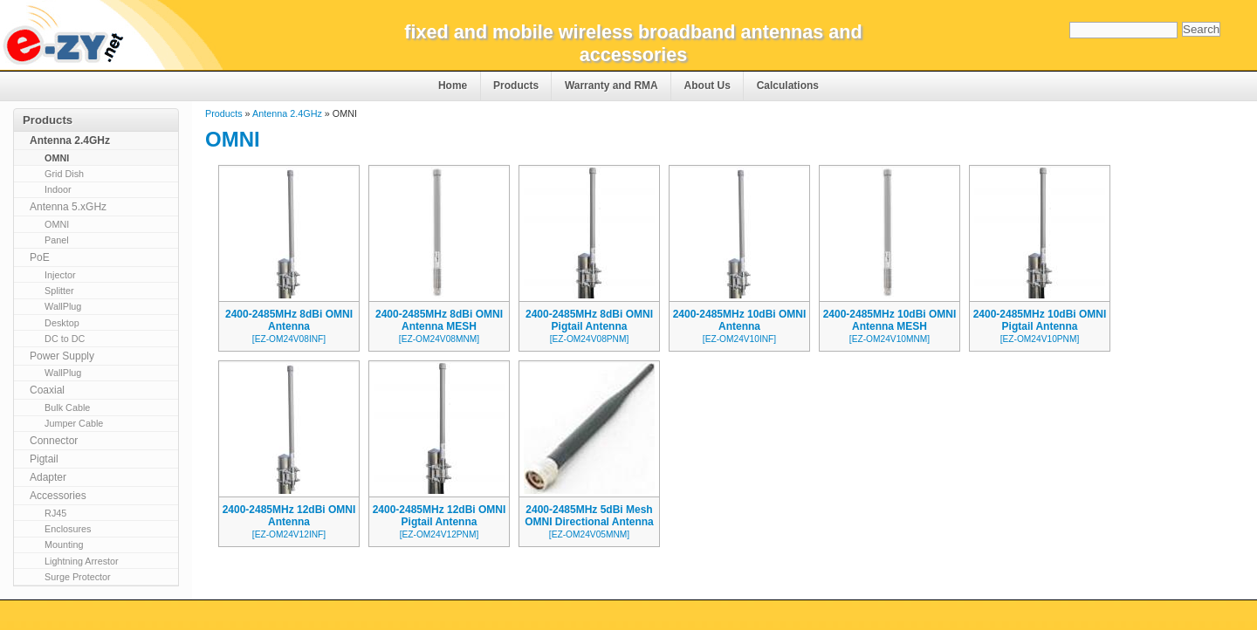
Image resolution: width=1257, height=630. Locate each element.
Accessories (58, 496)
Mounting (64, 544)
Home (452, 85)
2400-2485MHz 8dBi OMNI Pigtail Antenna (589, 320)
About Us (707, 85)
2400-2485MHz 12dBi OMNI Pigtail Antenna (439, 515)
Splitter (59, 290)
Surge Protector (78, 577)
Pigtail (44, 459)
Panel (57, 240)
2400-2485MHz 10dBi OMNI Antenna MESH (890, 320)
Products (516, 85)
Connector (54, 441)
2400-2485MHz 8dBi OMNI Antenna (289, 320)
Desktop (62, 323)
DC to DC (65, 338)
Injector (60, 275)
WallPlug (63, 306)
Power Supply (62, 356)
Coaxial (47, 390)
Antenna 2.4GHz (287, 113)
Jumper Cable (74, 423)
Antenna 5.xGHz (68, 207)
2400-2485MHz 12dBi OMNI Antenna (289, 515)
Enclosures (68, 529)
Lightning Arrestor (82, 561)
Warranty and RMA (611, 85)
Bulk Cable (67, 407)
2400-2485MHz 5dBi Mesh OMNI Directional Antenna (589, 515)
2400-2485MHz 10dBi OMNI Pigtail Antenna (1040, 320)
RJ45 (55, 513)
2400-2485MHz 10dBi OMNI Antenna (740, 320)
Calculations (788, 85)
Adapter (48, 477)
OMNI (57, 158)
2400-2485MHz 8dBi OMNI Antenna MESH (439, 320)
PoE (40, 257)
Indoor (58, 189)
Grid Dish (64, 173)
